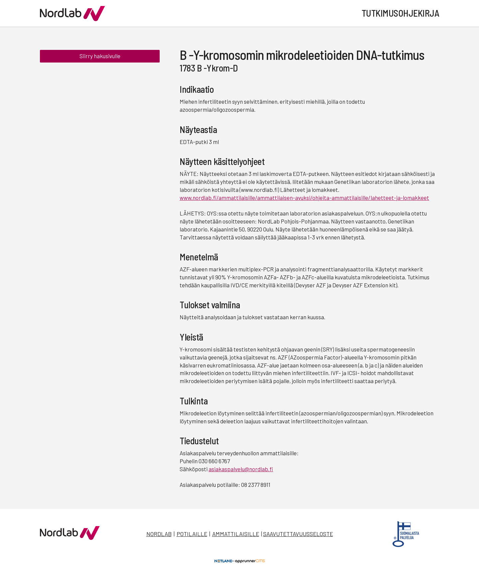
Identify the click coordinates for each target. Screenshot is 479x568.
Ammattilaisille (235, 533)
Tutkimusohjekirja (400, 13)
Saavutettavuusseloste (298, 533)
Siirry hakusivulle (100, 56)
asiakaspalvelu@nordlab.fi (241, 469)
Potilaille (192, 533)
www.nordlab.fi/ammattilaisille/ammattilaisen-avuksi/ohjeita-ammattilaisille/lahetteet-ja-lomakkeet (304, 197)
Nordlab (159, 533)
